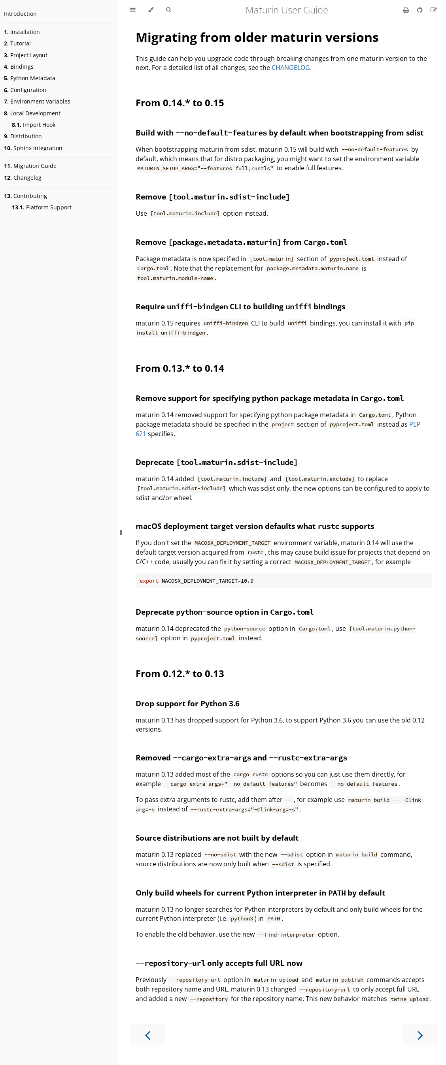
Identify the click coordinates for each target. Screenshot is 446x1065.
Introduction (20, 13)
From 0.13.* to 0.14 (180, 367)
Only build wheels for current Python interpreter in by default (260, 893)
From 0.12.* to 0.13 (180, 673)
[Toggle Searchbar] (168, 10)
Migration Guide (30, 165)
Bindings (19, 66)
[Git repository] (420, 10)
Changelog (23, 177)
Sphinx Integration (33, 148)
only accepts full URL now (219, 963)
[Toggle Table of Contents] (133, 10)
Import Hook (33, 124)
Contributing (25, 195)
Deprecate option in (225, 612)
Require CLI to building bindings (240, 306)
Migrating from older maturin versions (257, 36)
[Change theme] (151, 10)
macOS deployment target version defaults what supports (255, 526)
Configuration (25, 90)
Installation (22, 32)
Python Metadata (29, 78)
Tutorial (17, 43)
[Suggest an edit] (433, 10)
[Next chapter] (420, 1034)
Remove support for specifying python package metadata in (270, 398)
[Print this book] (407, 10)
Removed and (241, 757)
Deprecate (217, 462)
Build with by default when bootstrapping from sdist (279, 132)
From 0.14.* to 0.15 (180, 102)
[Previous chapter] (147, 1034)
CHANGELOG (291, 67)
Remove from (241, 242)
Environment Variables (37, 101)
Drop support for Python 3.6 (188, 703)
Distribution (23, 136)
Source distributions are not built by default (217, 838)
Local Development (32, 113)
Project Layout (25, 55)
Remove (213, 196)
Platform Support (42, 207)
